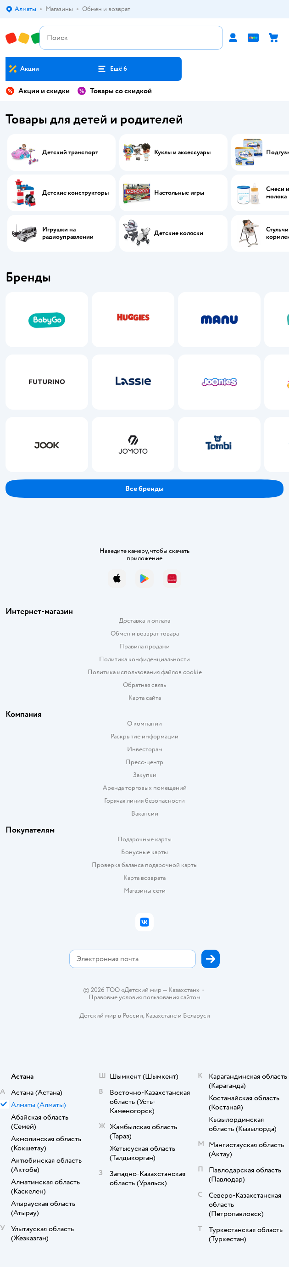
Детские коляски (178, 233)
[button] (112, 69)
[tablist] (144, 382)
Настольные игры (179, 193)
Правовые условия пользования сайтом (144, 997)
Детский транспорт (70, 152)
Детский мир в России (111, 1015)
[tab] (44, 382)
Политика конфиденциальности (144, 659)
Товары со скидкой (114, 91)
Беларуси (196, 1015)
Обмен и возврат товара (145, 633)
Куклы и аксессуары (182, 152)
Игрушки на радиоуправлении (68, 233)
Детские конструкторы (75, 193)
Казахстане (161, 1015)
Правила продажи (144, 646)
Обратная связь (144, 685)
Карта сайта (144, 698)
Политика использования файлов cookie (145, 672)
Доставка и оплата (144, 621)
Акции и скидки (38, 91)
